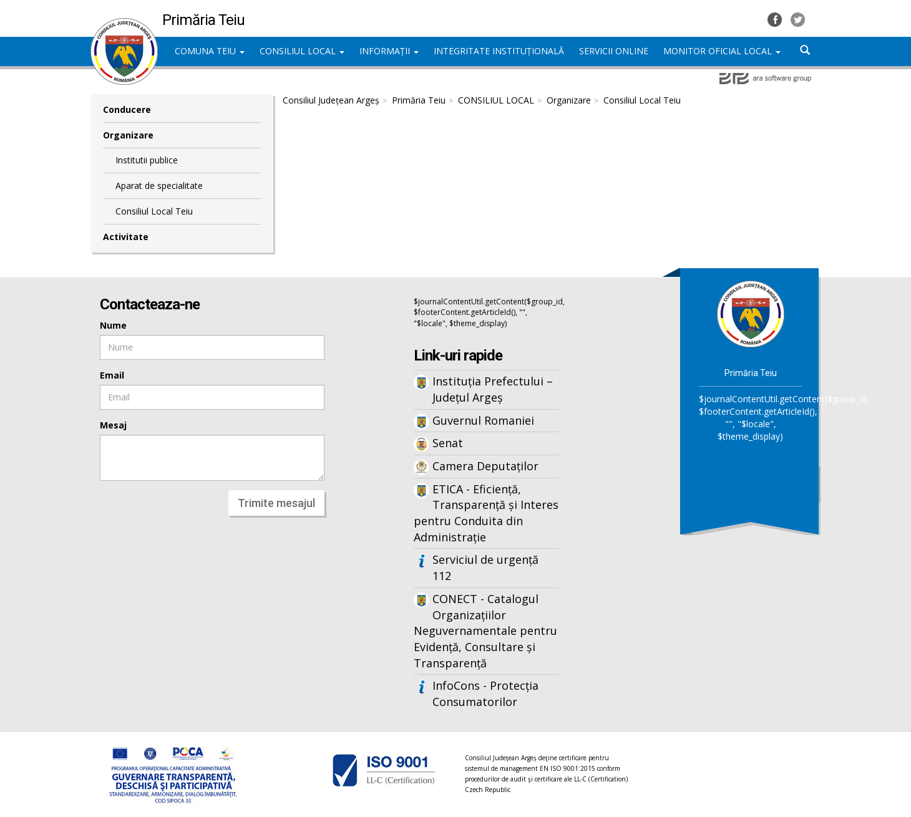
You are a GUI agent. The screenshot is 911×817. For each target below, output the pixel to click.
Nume (113, 325)
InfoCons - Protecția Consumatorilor (485, 693)
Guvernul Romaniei (483, 420)
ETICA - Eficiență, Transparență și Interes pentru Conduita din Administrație (486, 512)
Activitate (126, 237)
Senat (447, 442)
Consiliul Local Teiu (154, 211)
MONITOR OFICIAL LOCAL (722, 51)
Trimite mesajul (276, 503)
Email (112, 375)
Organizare (128, 135)
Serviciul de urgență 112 (485, 567)
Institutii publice (146, 160)
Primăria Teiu (419, 100)
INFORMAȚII (389, 51)
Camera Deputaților (485, 465)
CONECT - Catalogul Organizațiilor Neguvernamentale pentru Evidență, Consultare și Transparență (485, 630)
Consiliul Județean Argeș (331, 100)
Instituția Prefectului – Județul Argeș (492, 389)
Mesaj (113, 425)
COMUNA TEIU (210, 51)
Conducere (127, 109)
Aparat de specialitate (159, 185)
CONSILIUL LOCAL (302, 51)
